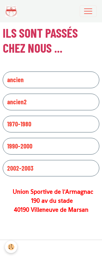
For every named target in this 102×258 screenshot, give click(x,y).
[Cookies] (11, 247)
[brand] (12, 11)
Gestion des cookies (51, 249)
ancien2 (17, 102)
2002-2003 (20, 168)
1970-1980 (19, 124)
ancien (15, 80)
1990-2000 (19, 146)
